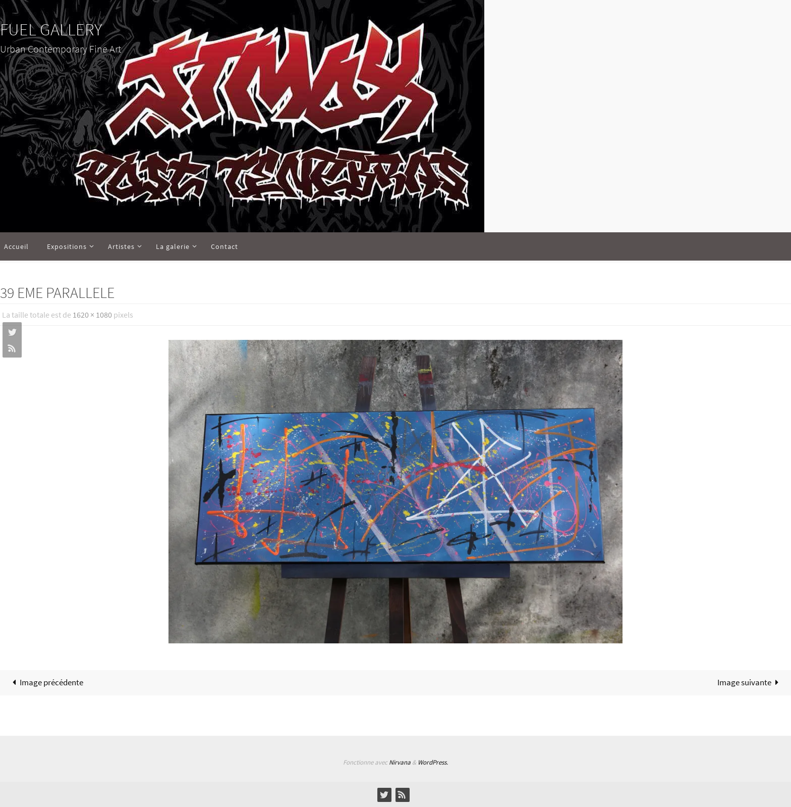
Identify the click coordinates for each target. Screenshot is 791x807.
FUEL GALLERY (51, 29)
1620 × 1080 (92, 315)
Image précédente (46, 682)
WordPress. (433, 762)
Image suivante (750, 682)
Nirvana (400, 762)
